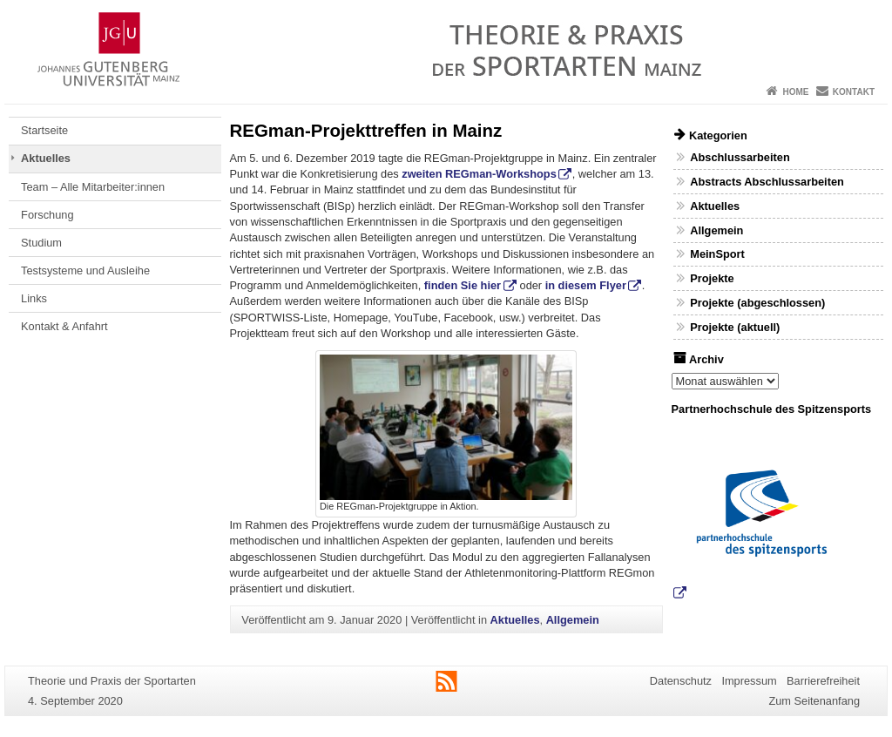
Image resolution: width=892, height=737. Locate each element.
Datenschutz (681, 680)
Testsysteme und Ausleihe (85, 270)
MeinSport (717, 253)
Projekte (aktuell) (735, 327)
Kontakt (854, 92)
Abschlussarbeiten (740, 157)
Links (34, 298)
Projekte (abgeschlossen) (757, 302)
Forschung (47, 214)
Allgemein (572, 619)
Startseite (44, 130)
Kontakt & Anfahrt (64, 326)
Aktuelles (46, 158)
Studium (41, 242)
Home (795, 92)
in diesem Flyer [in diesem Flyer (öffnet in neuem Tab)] (585, 285)
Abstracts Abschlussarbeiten (767, 181)
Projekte (712, 278)
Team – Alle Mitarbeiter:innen (93, 186)
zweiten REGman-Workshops (479, 173)
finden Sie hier (462, 285)
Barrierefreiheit (823, 680)
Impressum (748, 680)
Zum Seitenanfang (814, 700)
